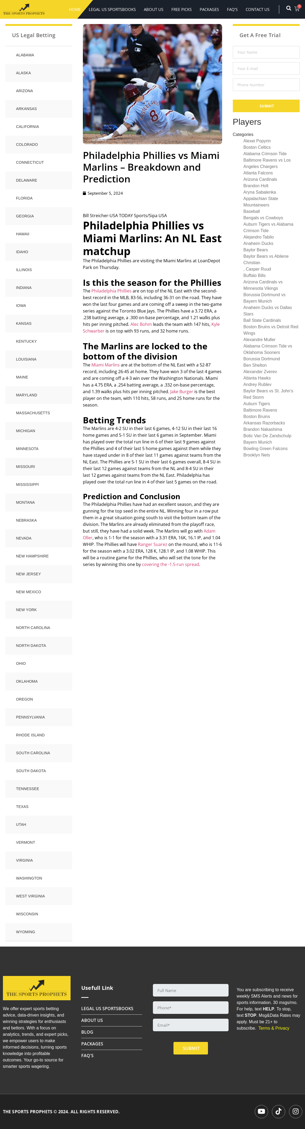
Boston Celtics (257, 147)
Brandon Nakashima (263, 429)
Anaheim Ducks (258, 243)
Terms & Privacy (273, 1028)
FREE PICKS (181, 9)
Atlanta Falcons (258, 173)
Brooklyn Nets (257, 455)
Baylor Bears (256, 250)
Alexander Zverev (260, 371)
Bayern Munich (258, 442)
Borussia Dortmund (262, 359)
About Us (153, 9)
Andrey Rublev (258, 384)
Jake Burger (181, 391)
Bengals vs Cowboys (263, 218)
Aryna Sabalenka (260, 192)
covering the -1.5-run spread (170, 564)
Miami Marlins (105, 365)
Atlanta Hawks (257, 378)
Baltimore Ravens (260, 410)
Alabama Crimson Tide (265, 153)
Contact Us (257, 9)
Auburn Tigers (257, 403)
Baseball (252, 211)
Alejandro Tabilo (259, 237)
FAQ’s (232, 9)
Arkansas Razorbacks (264, 423)
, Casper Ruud (257, 269)
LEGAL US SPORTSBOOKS (112, 9)
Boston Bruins (257, 416)
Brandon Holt (256, 185)
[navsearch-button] (291, 9)
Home (75, 9)
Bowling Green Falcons (266, 448)
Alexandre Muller (260, 339)
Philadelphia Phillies (111, 291)
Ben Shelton (255, 365)
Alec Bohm (141, 324)
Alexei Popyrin (257, 141)
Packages (209, 9)
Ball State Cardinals (262, 320)
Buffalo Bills (255, 275)
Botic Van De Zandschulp (267, 435)
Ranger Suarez (152, 544)
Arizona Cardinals (260, 179)
